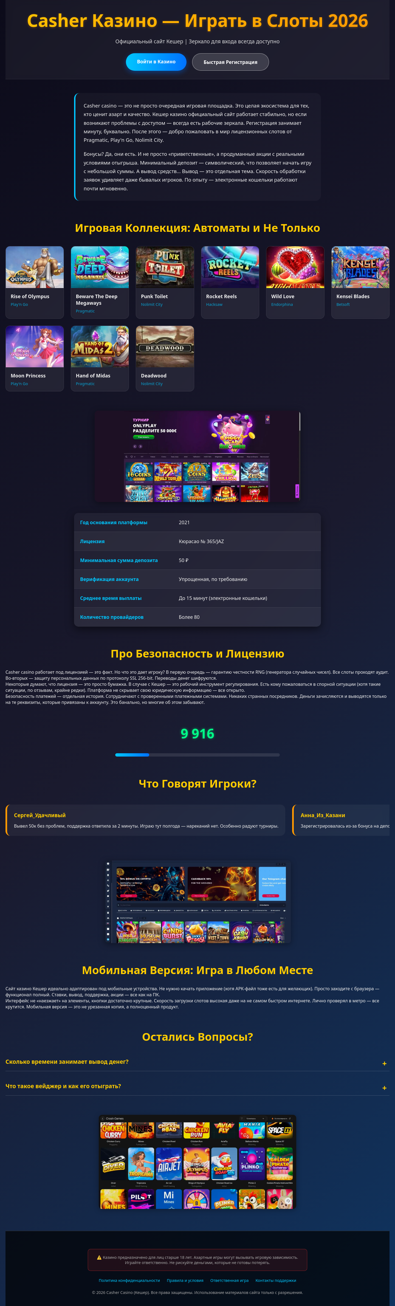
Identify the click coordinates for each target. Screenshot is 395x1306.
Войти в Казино (156, 61)
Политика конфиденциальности (129, 1280)
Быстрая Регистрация (230, 62)
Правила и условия (185, 1280)
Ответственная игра (229, 1280)
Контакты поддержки (275, 1280)
